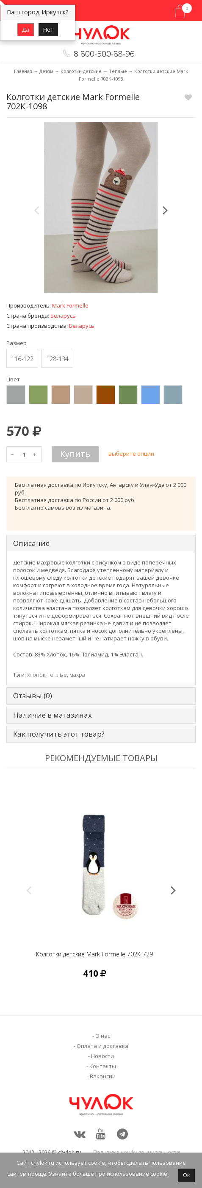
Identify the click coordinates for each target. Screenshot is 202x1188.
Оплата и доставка (102, 1046)
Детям (46, 71)
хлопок (36, 674)
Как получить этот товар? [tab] (59, 734)
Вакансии (103, 1076)
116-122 (22, 359)
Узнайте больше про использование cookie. (109, 1173)
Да (25, 29)
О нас (102, 1036)
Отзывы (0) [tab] (32, 696)
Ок (186, 1175)
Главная (23, 71)
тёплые (57, 674)
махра (77, 674)
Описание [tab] (31, 544)
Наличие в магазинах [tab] (52, 715)
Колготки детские (81, 71)
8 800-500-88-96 (104, 53)
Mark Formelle (70, 305)
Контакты (102, 1066)
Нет (48, 29)
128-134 (57, 359)
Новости (102, 1056)
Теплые (118, 71)
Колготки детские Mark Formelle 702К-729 (94, 954)
